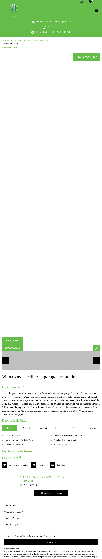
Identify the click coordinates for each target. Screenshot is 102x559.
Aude (14, 40)
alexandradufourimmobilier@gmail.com (53, 21)
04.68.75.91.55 (53, 27)
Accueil (4, 40)
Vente (10, 40)
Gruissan (20, 40)
